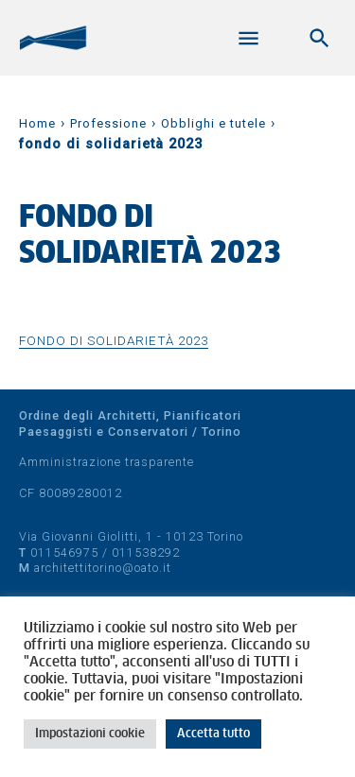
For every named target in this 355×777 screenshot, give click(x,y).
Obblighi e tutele (213, 123)
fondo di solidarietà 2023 (113, 340)
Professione (108, 123)
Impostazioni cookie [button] (90, 734)
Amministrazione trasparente (106, 462)
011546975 (64, 552)
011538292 (146, 552)
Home (37, 123)
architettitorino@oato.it (102, 568)
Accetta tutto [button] (213, 734)
